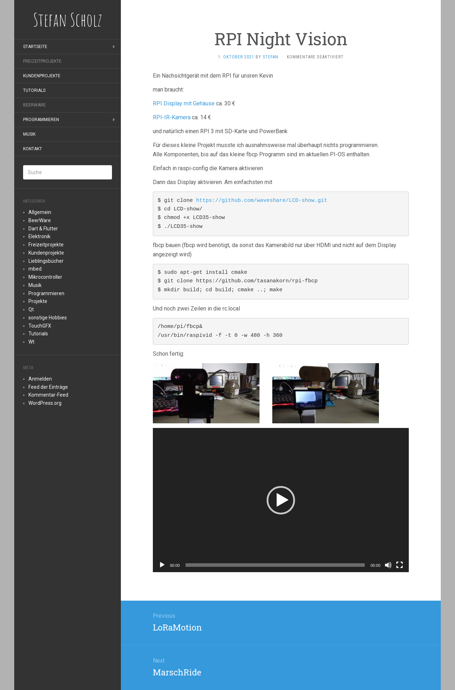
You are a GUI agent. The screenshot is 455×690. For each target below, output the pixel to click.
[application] (281, 500)
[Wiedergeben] (162, 565)
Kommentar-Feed (48, 395)
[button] (281, 500)
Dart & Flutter (43, 228)
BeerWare (34, 105)
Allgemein (39, 212)
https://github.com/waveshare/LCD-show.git (261, 201)
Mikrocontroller (45, 277)
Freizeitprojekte (42, 61)
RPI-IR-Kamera (172, 117)
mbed (35, 269)
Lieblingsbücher (46, 261)
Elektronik (39, 236)
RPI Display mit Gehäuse (184, 103)
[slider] (275, 565)
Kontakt (32, 148)
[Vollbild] (399, 565)
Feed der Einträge (48, 387)
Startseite (35, 46)
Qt (31, 309)
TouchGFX (39, 326)
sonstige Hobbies (47, 317)
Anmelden (40, 379)
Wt (31, 342)
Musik (29, 134)
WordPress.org (44, 403)
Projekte (37, 301)
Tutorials (34, 90)
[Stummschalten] (388, 565)
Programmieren (41, 119)
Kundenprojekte (41, 75)
